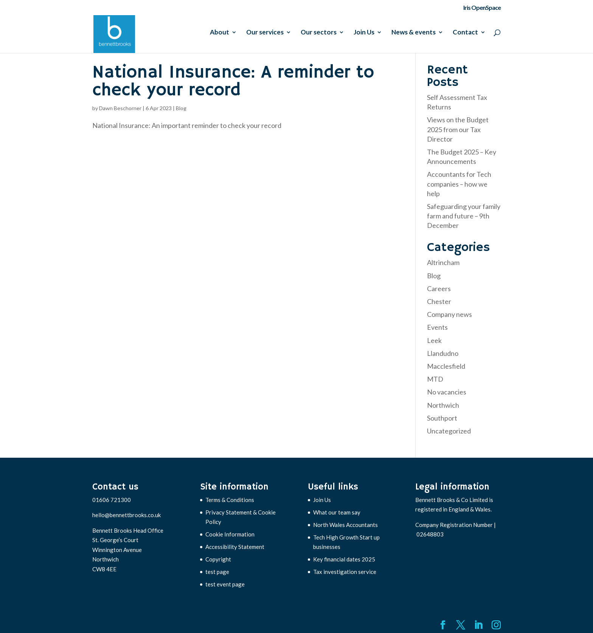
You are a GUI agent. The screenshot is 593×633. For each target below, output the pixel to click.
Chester (439, 301)
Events (437, 327)
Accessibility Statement (234, 546)
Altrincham (443, 262)
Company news (449, 314)
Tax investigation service (344, 571)
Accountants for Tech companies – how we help (459, 183)
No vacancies (446, 392)
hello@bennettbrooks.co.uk (126, 514)
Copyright (218, 559)
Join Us (364, 33)
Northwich (443, 405)
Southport (442, 418)
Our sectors (319, 33)
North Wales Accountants (345, 524)
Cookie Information (230, 534)
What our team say (336, 512)
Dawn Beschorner (120, 108)
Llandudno (442, 353)
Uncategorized (449, 431)
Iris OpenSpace (482, 8)
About (219, 33)
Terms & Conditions (229, 499)
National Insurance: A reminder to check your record (233, 81)
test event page (225, 584)
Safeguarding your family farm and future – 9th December (463, 215)
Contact (465, 33)
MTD (435, 379)
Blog (181, 108)
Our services (265, 33)
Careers (439, 288)
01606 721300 (111, 499)
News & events (413, 33)
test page (217, 571)
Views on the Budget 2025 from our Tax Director (458, 129)
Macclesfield (446, 366)
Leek (434, 340)
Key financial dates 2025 (344, 559)
